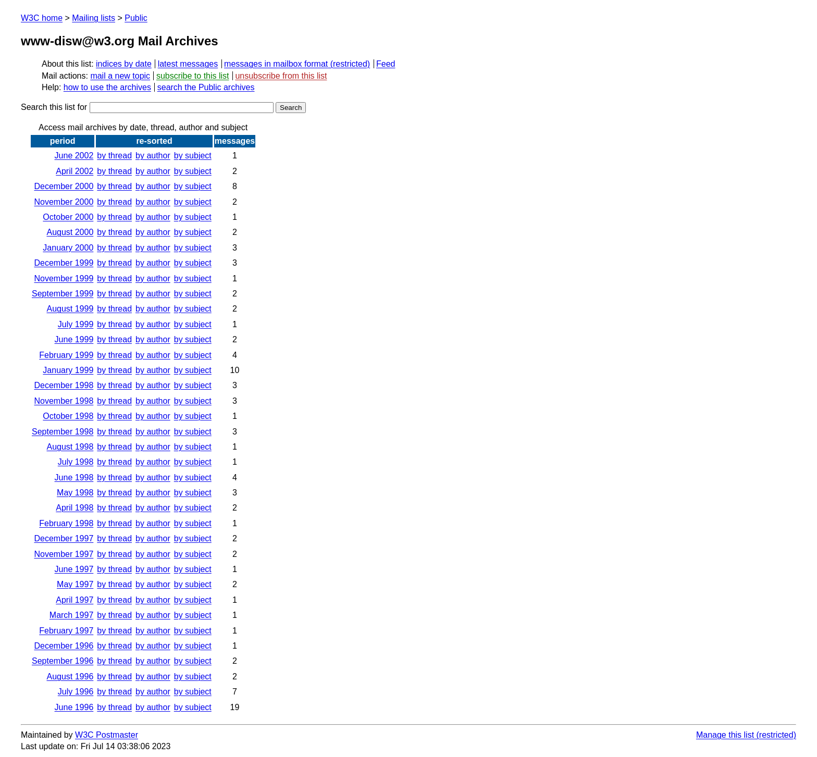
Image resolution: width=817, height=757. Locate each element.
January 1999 (68, 370)
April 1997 (74, 599)
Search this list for (147, 107)
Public (136, 18)
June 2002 (74, 155)
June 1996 (74, 707)
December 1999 (63, 262)
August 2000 (69, 232)
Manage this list (725, 734)
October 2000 (68, 217)
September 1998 (62, 431)
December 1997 (63, 538)
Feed (385, 63)
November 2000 (63, 201)
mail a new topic (120, 75)
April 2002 (74, 171)
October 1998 (68, 416)
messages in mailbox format (276, 63)
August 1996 (69, 676)
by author (152, 155)
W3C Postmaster (106, 734)
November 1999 (63, 278)
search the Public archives (206, 87)
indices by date (124, 63)
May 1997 (75, 584)
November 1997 (63, 554)
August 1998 (69, 446)
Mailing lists (93, 18)
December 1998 (63, 385)
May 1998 (75, 492)
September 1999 (62, 293)
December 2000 (63, 186)
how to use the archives (107, 87)
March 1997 (71, 615)
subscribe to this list (192, 75)
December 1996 (63, 645)
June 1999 (74, 339)
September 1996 (62, 660)
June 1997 (74, 569)
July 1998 (76, 461)
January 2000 (68, 247)
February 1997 (66, 630)
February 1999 (66, 355)
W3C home (42, 18)
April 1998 (74, 507)
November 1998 (63, 400)
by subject (193, 155)
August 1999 (69, 308)
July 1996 (76, 691)
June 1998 (74, 477)
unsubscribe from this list (281, 75)
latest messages (188, 63)
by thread (114, 155)
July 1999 (76, 324)
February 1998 (66, 523)
